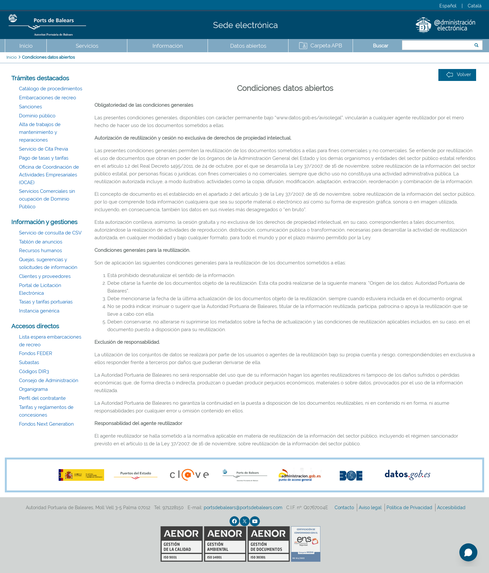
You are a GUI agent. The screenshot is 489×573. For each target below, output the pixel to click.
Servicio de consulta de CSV (50, 233)
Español (447, 5)
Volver (458, 75)
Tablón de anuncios (40, 242)
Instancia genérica (39, 311)
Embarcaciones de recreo (47, 98)
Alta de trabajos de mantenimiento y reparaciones (40, 132)
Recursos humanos (40, 250)
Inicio (26, 46)
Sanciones (30, 107)
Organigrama (33, 389)
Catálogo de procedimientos (50, 89)
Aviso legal (371, 507)
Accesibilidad (452, 507)
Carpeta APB (326, 45)
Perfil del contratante (42, 398)
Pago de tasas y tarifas (43, 158)
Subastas (29, 362)
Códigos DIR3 (34, 371)
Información (167, 46)
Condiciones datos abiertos (48, 57)
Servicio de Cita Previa (43, 149)
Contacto (345, 507)
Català (475, 5)
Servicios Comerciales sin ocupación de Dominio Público (47, 199)
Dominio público (37, 116)
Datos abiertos (248, 46)
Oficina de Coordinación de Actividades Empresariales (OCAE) (49, 174)
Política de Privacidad (410, 507)
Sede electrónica (245, 25)
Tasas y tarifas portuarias (46, 302)
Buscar (380, 46)
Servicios (87, 46)
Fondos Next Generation (46, 424)
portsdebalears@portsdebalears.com (243, 507)
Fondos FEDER (35, 353)
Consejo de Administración (48, 380)
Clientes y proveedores (45, 276)
